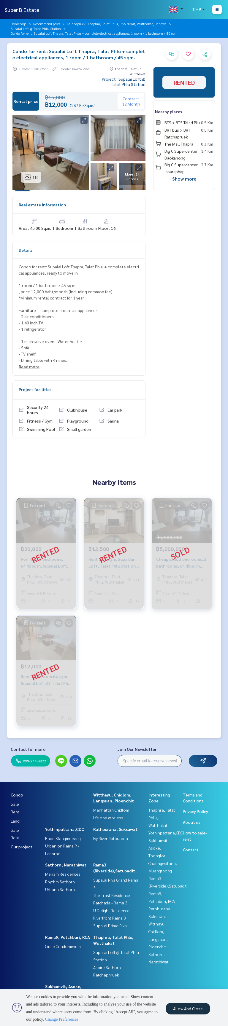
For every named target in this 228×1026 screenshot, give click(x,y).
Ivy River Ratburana (110, 838)
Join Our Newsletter (137, 749)
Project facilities (35, 389)
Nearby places (168, 111)
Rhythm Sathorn (60, 881)
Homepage (18, 23)
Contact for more (28, 749)
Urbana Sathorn (60, 889)
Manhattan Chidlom (111, 809)
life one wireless (108, 817)
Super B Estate (22, 9)
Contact (191, 849)
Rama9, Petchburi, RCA (67, 937)
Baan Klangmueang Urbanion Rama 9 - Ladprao (63, 846)
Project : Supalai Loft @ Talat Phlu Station (123, 81)
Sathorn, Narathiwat (65, 864)
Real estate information (42, 204)
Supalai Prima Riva (110, 925)
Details (25, 250)
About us (191, 822)
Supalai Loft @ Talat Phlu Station (36, 28)
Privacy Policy (195, 811)
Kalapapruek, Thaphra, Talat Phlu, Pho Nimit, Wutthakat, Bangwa (117, 23)
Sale (15, 804)
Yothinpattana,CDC (64, 829)
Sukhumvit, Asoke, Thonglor (158, 848)
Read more (29, 366)
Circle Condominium (63, 946)
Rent (15, 811)
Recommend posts (46, 23)
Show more (184, 179)
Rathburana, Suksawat (115, 829)
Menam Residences (62, 874)
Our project (21, 846)
